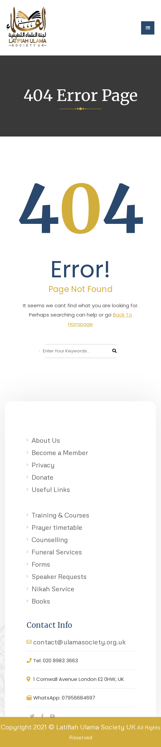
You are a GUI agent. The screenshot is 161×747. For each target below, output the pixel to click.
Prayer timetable (57, 527)
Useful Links (51, 489)
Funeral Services (57, 552)
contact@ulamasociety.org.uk (79, 642)
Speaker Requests (59, 576)
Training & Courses (60, 515)
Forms (41, 564)
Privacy (43, 465)
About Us (46, 440)
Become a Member (60, 452)
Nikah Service (53, 589)
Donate (42, 477)
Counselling (50, 539)
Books (41, 601)
